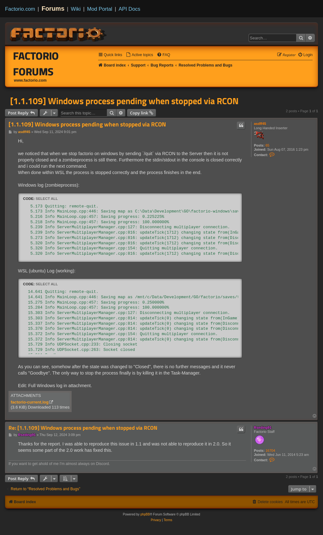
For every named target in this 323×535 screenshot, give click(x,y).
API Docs (129, 9)
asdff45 (260, 123)
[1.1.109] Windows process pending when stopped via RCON (124, 101)
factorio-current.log (30, 402)
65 (267, 145)
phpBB (145, 514)
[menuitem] (139, 55)
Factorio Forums (36, 63)
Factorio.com (20, 9)
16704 (270, 450)
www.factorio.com (30, 80)
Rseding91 (263, 427)
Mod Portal (99, 9)
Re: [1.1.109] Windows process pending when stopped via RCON (83, 428)
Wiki (76, 9)
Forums (53, 8)
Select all (47, 199)
